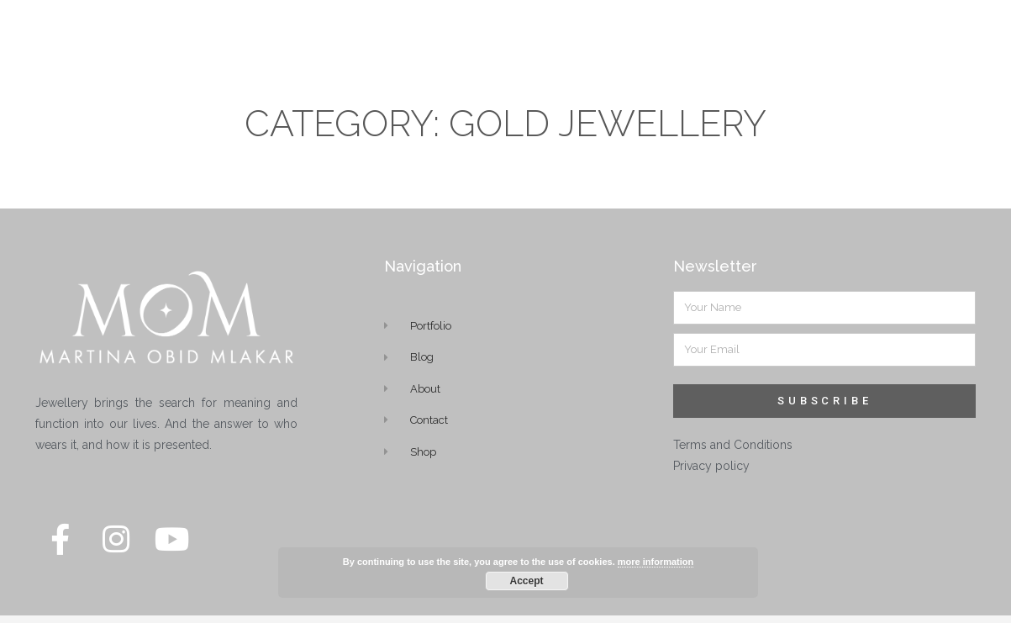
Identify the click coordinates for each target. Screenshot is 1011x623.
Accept (526, 581)
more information (655, 562)
